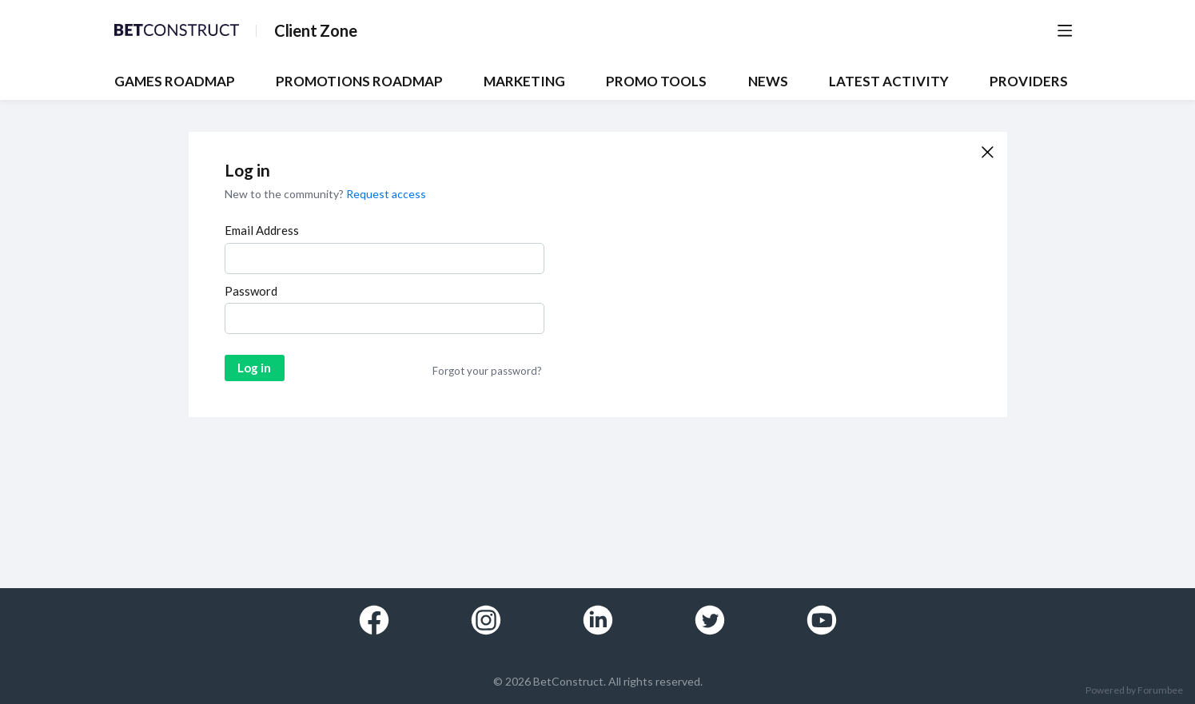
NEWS (768, 81)
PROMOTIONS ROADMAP (359, 81)
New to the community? (285, 194)
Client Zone (315, 30)
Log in (254, 367)
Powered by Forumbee (1134, 690)
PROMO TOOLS (656, 81)
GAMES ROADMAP (174, 81)
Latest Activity (889, 81)
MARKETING (524, 81)
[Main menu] (1064, 30)
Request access (386, 194)
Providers (1029, 81)
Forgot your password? (487, 370)
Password (251, 291)
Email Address (262, 230)
